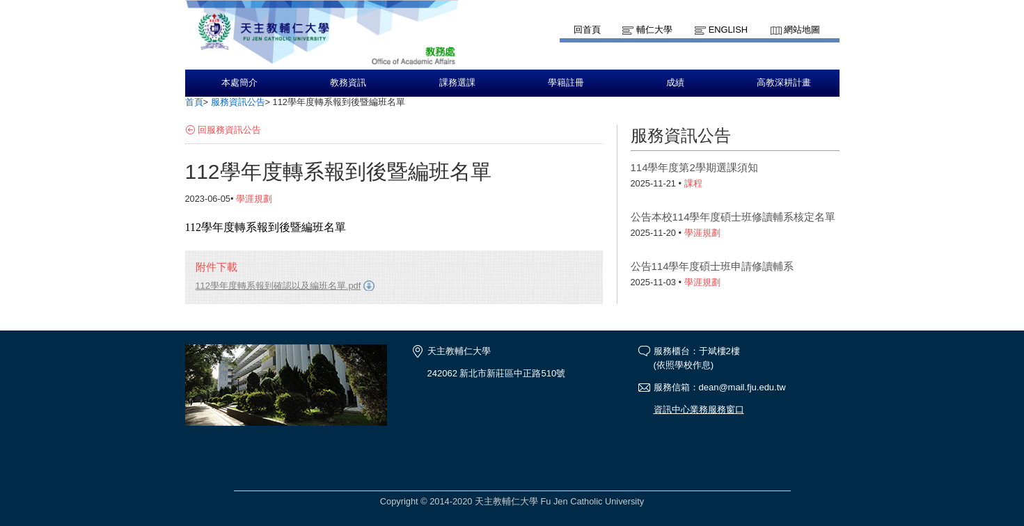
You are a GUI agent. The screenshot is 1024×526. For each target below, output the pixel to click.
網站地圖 (802, 29)
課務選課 (457, 83)
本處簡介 (239, 83)
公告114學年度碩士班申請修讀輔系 (712, 266)
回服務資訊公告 (229, 130)
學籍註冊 (566, 83)
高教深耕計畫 (784, 83)
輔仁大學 (654, 29)
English (728, 29)
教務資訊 (348, 83)
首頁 (194, 102)
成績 (675, 83)
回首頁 (587, 29)
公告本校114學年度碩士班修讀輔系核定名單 (733, 217)
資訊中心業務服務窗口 (699, 409)
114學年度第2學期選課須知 (694, 167)
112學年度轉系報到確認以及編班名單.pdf (278, 285)
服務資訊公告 (238, 102)
